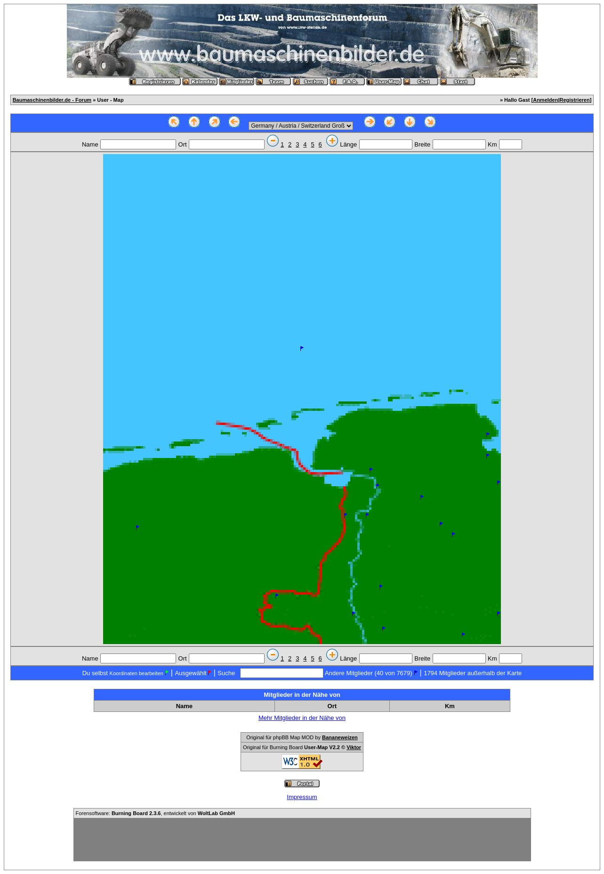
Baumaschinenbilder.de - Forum (52, 100)
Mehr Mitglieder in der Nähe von (302, 717)
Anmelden (545, 100)
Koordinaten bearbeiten (136, 673)
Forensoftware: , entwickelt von (155, 813)
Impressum (302, 796)
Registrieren (574, 100)
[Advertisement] (302, 839)
